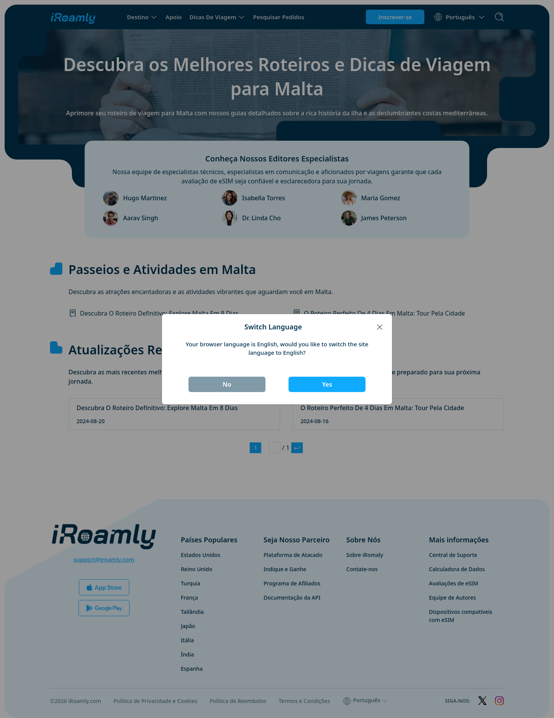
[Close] (379, 327)
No (227, 384)
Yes (327, 384)
